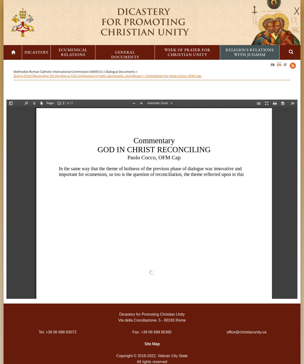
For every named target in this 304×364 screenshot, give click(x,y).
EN (279, 65)
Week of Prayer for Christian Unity (187, 52)
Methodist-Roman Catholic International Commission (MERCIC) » (60, 71)
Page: (50, 103)
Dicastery (36, 52)
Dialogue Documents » (122, 71)
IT (285, 65)
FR (273, 65)
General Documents (125, 55)
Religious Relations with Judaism (250, 52)
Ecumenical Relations (73, 52)
